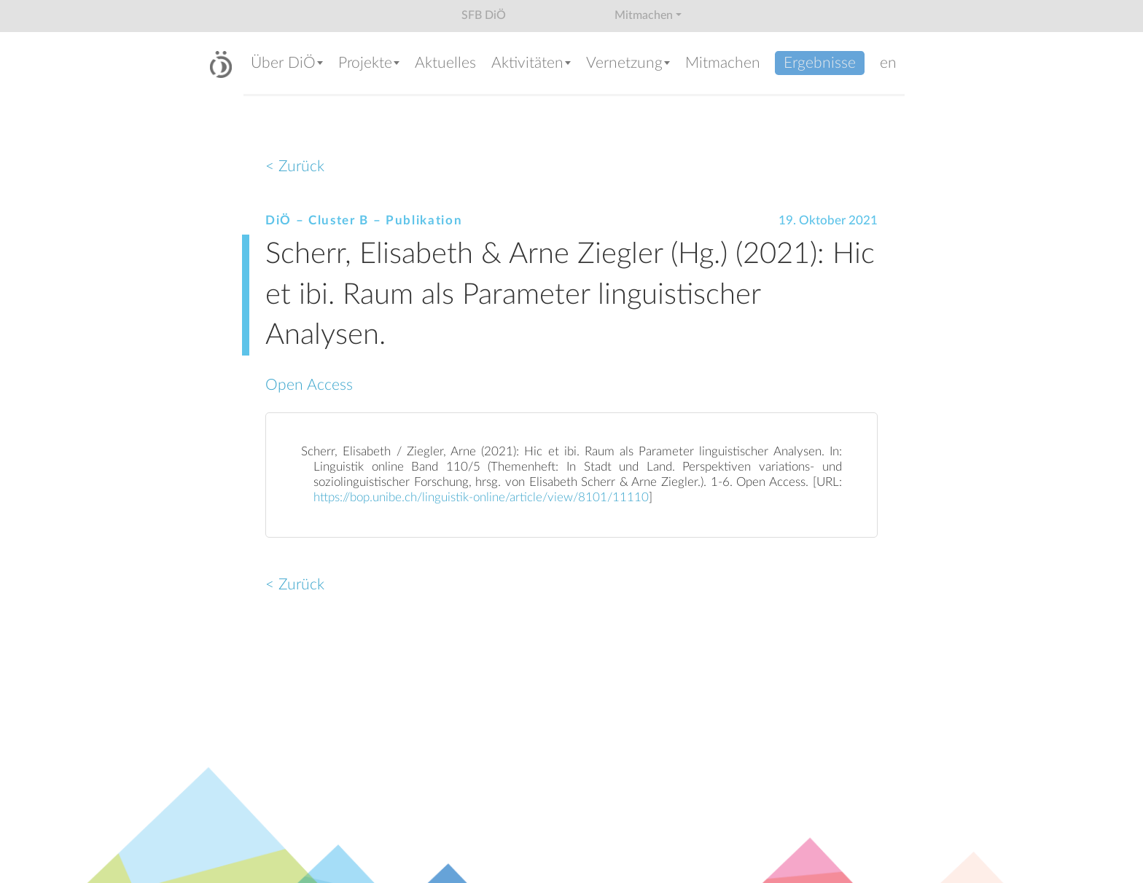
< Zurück (294, 166)
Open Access (309, 385)
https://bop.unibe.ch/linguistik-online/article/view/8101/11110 (481, 497)
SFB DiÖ (483, 15)
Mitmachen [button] (644, 15)
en (888, 63)
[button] (287, 64)
